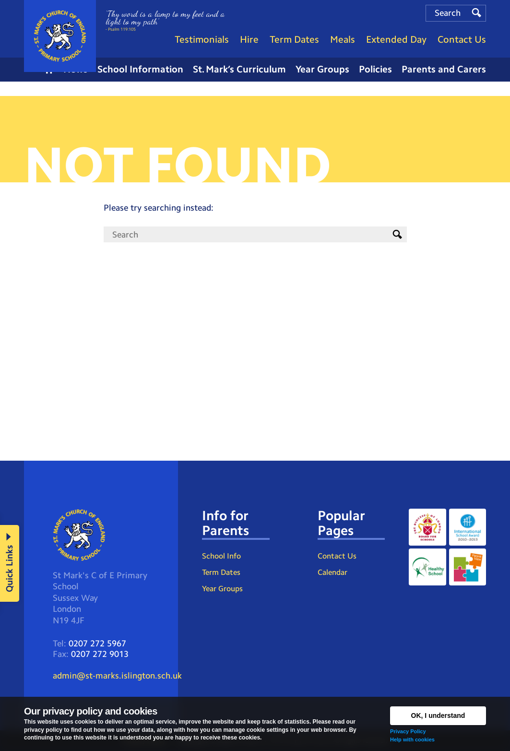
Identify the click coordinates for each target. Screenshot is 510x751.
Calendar (332, 572)
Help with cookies (412, 739)
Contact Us (337, 555)
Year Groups (222, 588)
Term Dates (221, 572)
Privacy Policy (408, 731)
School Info (221, 555)
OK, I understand (438, 715)
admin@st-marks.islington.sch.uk (117, 675)
